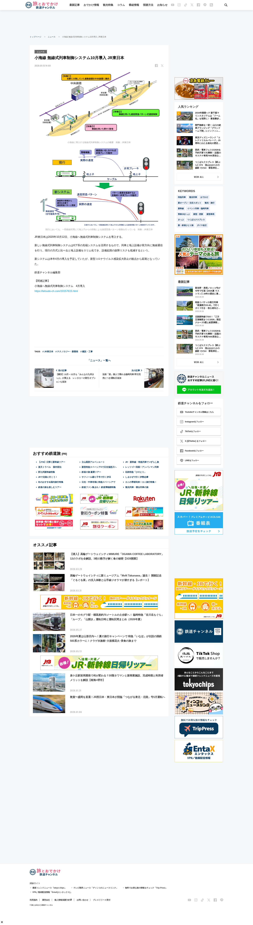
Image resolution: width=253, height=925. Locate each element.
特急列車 (182, 197)
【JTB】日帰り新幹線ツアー (51, 461)
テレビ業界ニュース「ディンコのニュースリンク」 (95, 888)
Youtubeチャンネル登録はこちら (197, 412)
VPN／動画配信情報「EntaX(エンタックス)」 (52, 892)
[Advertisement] (126, 22)
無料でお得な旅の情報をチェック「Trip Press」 (146, 888)
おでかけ (204, 197)
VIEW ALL (199, 176)
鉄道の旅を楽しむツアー (49, 487)
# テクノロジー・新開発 (67, 351)
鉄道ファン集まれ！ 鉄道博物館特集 (99, 487)
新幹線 (181, 208)
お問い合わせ (82, 900)
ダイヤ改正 (202, 225)
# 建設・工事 (86, 351)
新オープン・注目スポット (189, 203)
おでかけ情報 (91, 5)
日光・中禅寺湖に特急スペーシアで (98, 482)
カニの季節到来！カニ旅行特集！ (141, 482)
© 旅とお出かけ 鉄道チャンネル (41, 905)
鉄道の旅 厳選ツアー (91, 472)
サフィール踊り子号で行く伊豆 (96, 477)
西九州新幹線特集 (46, 472)
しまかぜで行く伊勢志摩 (136, 477)
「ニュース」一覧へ (99, 360)
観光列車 (193, 197)
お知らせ (162, 5)
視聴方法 (148, 5)
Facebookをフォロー (192, 450)
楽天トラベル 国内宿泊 (49, 467)
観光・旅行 (209, 203)
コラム (121, 5)
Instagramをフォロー (192, 421)
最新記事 (75, 5)
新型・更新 (198, 214)
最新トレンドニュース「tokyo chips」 (49, 888)
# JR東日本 (47, 351)
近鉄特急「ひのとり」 (135, 472)
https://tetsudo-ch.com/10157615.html (56, 290)
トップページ (35, 37)
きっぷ (181, 220)
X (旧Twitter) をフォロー (193, 441)
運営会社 (46, 900)
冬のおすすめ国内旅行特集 (50, 482)
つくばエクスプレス (196, 220)
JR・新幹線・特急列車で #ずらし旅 (142, 461)
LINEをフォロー (189, 460)
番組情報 (134, 5)
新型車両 (210, 214)
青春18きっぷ (184, 214)
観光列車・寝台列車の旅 (136, 487)
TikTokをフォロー (190, 431)
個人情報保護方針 (62, 900)
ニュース (52, 37)
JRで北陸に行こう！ (48, 477)
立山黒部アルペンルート (93, 461)
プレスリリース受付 (101, 900)
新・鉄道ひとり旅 (185, 225)
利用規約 (33, 900)
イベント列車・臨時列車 (198, 208)
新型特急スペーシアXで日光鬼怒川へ (99, 467)
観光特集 (108, 5)
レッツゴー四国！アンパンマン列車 (142, 467)
